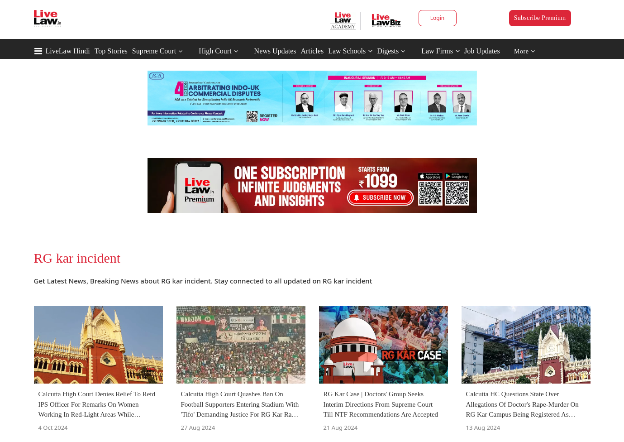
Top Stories (111, 51)
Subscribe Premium (540, 17)
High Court (215, 51)
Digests (388, 51)
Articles (312, 51)
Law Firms (440, 51)
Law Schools (350, 51)
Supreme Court (154, 51)
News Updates (275, 51)
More (524, 51)
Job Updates (482, 51)
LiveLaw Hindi (68, 51)
